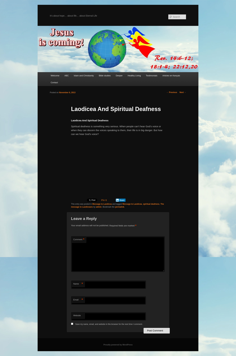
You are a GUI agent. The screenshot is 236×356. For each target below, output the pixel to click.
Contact (54, 82)
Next (183, 92)
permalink (119, 207)
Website (77, 315)
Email (78, 300)
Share (120, 200)
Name (78, 284)
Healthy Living (134, 75)
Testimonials (151, 75)
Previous (172, 92)
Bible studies (105, 75)
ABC (66, 75)
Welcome (55, 75)
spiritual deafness (151, 204)
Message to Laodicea (102, 204)
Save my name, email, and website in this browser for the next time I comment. (109, 324)
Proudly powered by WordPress (117, 345)
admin (99, 207)
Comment (78, 239)
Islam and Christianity (84, 75)
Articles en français (171, 75)
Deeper (119, 75)
